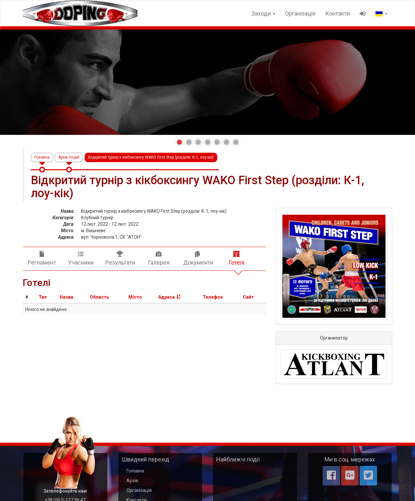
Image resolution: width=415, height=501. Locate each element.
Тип (43, 297)
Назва (66, 297)
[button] (179, 142)
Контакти (337, 13)
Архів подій (68, 157)
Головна (42, 157)
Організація (300, 13)
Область (99, 297)
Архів (132, 480)
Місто (135, 297)
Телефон (213, 297)
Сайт (248, 297)
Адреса (166, 297)
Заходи (263, 13)
